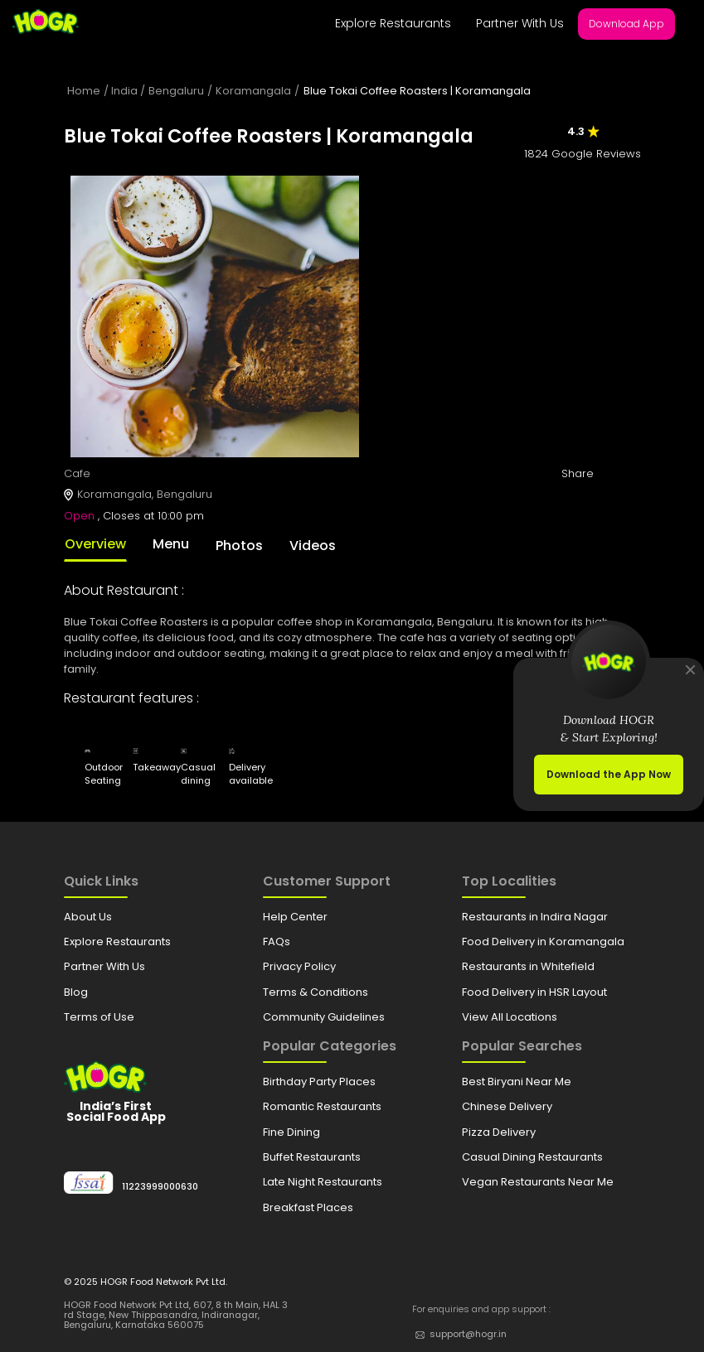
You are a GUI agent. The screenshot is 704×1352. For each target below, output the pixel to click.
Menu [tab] (171, 543)
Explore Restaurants (393, 23)
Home (83, 91)
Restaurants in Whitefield (528, 966)
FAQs (276, 941)
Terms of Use (99, 1017)
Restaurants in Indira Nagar (535, 917)
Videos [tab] (312, 545)
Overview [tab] (95, 543)
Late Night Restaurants (322, 1182)
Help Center (295, 917)
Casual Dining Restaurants (532, 1157)
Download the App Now (608, 774)
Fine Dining (291, 1132)
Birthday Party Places (319, 1081)
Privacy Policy (299, 966)
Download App (626, 24)
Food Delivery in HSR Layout (534, 992)
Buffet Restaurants (312, 1157)
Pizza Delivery (499, 1132)
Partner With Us (520, 23)
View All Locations (509, 1017)
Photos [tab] (239, 545)
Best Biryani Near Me (516, 1081)
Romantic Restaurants (322, 1106)
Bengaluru (176, 91)
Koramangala (253, 91)
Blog (76, 992)
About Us (88, 917)
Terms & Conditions (315, 992)
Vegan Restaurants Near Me (538, 1182)
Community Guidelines (324, 1017)
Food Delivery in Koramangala (543, 941)
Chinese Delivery (507, 1106)
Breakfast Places (308, 1207)
